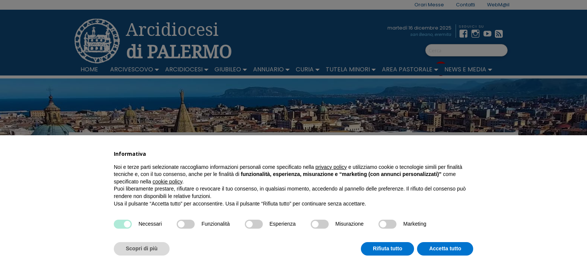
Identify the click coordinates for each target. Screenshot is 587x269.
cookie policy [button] (167, 182)
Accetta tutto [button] (445, 248)
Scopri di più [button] (142, 248)
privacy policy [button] (331, 167)
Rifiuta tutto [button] (387, 248)
